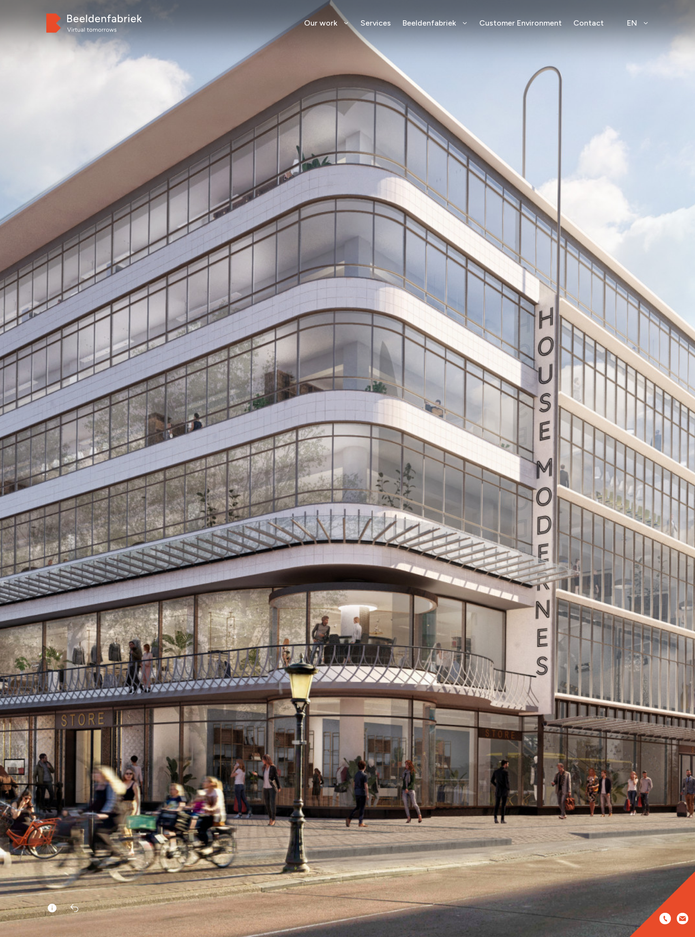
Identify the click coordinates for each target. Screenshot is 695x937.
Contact (588, 23)
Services (376, 23)
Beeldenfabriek (435, 23)
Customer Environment (520, 23)
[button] (684, 482)
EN (638, 23)
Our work (326, 23)
